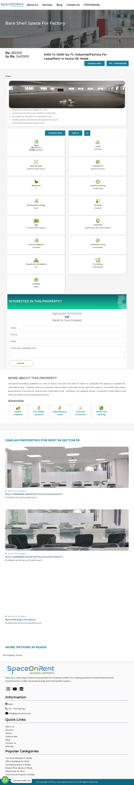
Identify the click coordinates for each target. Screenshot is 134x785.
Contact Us (73, 4)
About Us (32, 4)
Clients (8, 733)
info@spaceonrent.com (20, 713)
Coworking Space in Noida (17, 764)
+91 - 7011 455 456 (16, 709)
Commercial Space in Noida (18, 758)
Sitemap (9, 746)
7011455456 (92, 4)
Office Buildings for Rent (17, 761)
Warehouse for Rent (15, 771)
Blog (59, 4)
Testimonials (11, 736)
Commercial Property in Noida (19, 774)
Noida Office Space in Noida (18, 768)
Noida (9, 704)
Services (47, 4)
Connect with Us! (21, 780)
